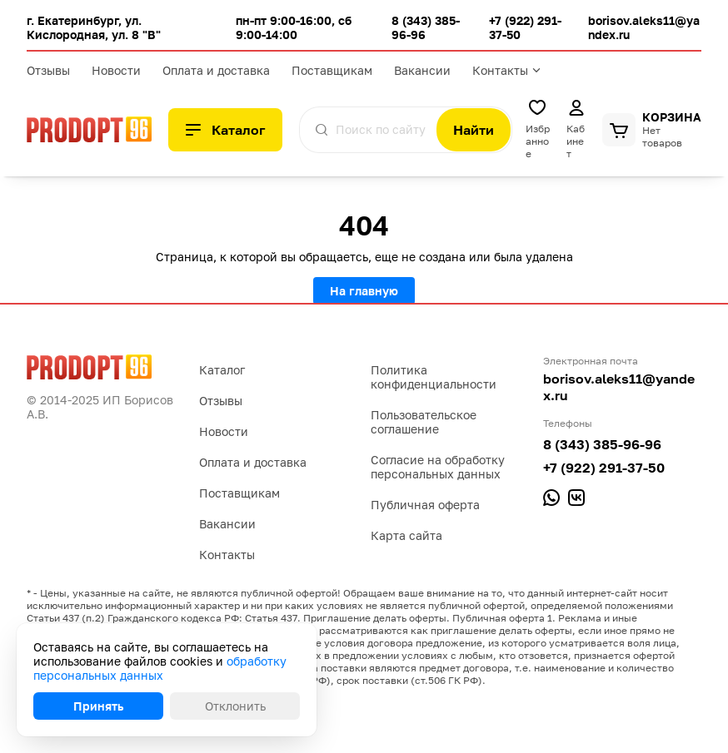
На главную (364, 291)
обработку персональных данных (160, 668)
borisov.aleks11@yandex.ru (619, 387)
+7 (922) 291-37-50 (604, 467)
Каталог (222, 370)
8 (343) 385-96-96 (602, 444)
